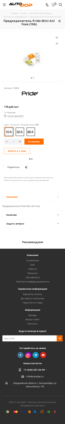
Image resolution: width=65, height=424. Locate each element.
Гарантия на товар (32, 302)
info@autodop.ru (35, 376)
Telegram (36, 355)
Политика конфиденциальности (32, 281)
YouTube (43, 355)
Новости (32, 268)
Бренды (32, 315)
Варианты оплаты (32, 294)
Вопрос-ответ (32, 319)
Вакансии (33, 273)
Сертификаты (32, 277)
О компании (32, 260)
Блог (32, 264)
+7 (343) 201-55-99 (34, 369)
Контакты (33, 323)
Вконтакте (20, 355)
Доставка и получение (32, 298)
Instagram (28, 355)
